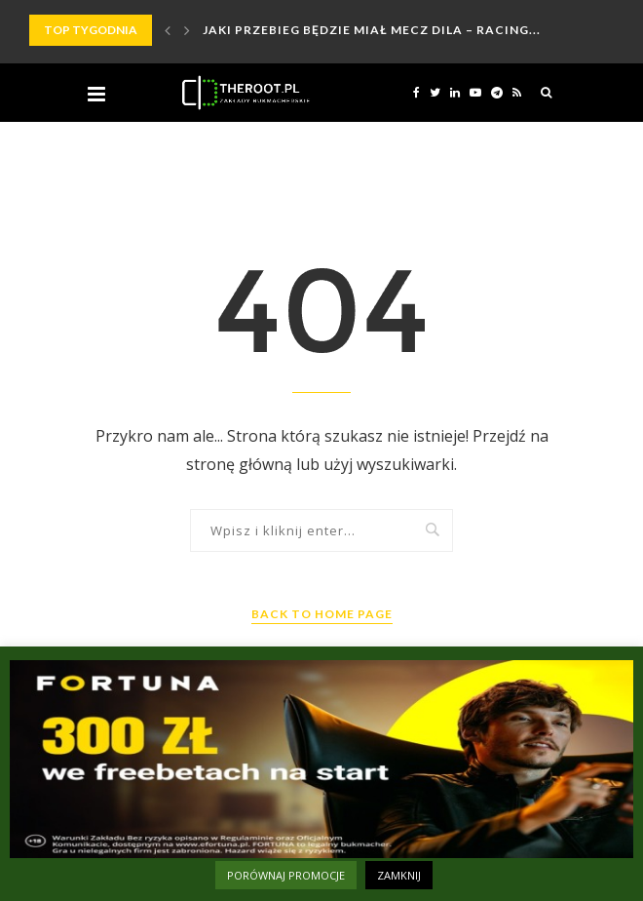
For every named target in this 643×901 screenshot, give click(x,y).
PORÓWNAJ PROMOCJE (286, 875)
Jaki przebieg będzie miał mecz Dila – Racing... (372, 29)
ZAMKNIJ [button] (399, 875)
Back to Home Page (322, 614)
